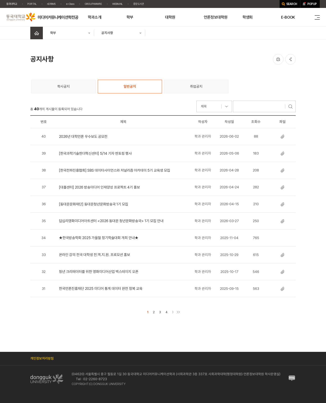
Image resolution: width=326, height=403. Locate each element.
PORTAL (32, 3)
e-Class (70, 3)
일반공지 (130, 86)
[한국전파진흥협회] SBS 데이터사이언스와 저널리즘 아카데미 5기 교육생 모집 (114, 170)
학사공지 (63, 86)
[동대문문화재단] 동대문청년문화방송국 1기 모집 (93, 204)
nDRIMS (51, 3)
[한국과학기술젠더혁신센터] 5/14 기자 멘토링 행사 (95, 153)
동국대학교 (11, 3)
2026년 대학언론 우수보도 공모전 (83, 136)
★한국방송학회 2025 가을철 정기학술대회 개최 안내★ (98, 238)
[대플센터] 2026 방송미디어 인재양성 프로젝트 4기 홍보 (99, 187)
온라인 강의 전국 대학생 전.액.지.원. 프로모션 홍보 (94, 254)
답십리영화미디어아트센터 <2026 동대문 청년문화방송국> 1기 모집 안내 (111, 221)
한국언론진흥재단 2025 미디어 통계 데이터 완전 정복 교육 (100, 288)
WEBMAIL (117, 3)
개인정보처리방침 (42, 358)
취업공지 (196, 86)
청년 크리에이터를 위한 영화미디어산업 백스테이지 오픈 (98, 271)
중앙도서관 (138, 3)
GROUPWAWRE (93, 3)
